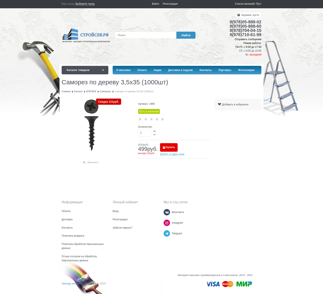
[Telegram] (167, 233)
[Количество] (144, 133)
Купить (170, 147)
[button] (154, 131)
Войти (155, 3)
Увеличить (92, 162)
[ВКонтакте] (167, 212)
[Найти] (186, 35)
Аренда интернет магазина (79, 283)
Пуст (258, 3)
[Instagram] (167, 223)
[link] (85, 4)
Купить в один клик (172, 154)
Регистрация (170, 3)
